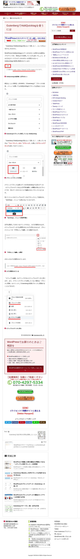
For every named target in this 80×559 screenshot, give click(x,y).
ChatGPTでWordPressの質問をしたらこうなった (39, 525)
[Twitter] (8, 422)
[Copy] (42, 422)
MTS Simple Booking (59, 98)
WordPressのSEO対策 (60, 123)
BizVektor (56, 92)
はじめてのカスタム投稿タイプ (62, 63)
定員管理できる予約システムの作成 (64, 71)
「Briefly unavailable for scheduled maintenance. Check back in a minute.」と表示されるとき (39, 540)
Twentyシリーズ (58, 106)
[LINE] (35, 422)
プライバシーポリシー (61, 526)
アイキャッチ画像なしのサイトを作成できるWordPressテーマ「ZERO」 (39, 534)
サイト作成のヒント (59, 109)
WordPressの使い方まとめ (61, 74)
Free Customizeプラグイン (62, 531)
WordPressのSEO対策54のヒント (63, 66)
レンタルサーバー (58, 126)
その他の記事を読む (56, 78)
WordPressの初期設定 (59, 49)
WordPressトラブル (59, 117)
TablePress (56, 103)
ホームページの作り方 (61, 539)
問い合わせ (57, 534)
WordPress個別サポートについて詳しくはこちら (25, 369)
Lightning (55, 95)
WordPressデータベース (60, 128)
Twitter (56, 529)
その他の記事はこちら (63, 37)
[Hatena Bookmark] (29, 422)
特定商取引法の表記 (60, 524)
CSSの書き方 (57, 120)
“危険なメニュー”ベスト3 (60, 55)
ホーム (6, 18)
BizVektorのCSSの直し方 (60, 57)
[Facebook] (15, 422)
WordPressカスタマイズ (60, 115)
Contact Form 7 (57, 101)
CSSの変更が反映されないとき (62, 60)
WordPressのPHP (58, 131)
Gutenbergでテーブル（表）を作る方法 (26, 506)
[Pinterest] (22, 422)
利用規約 (57, 521)
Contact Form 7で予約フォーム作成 (64, 69)
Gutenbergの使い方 (17, 18)
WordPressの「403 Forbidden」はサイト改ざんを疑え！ (38, 529)
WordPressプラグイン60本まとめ (63, 52)
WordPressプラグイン (59, 112)
